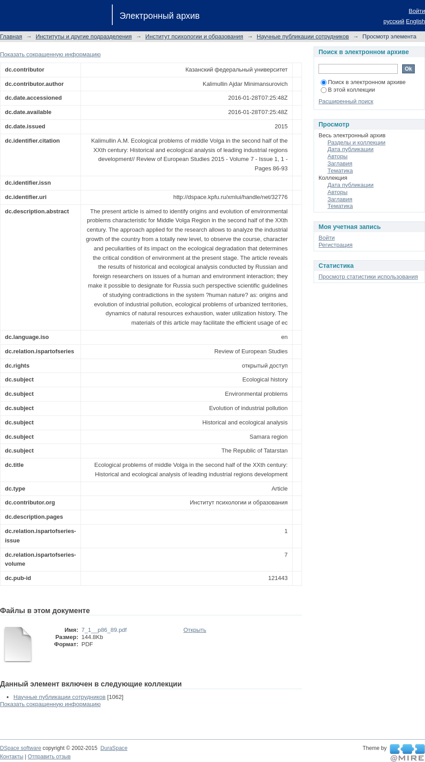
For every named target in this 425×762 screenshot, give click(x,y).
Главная (11, 36)
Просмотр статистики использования (368, 276)
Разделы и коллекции (356, 142)
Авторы (337, 156)
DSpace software (20, 748)
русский (393, 21)
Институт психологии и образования (194, 36)
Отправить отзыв (49, 757)
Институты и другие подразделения (84, 36)
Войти (417, 11)
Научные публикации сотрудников (303, 36)
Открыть (194, 630)
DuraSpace (113, 748)
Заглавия (340, 163)
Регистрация (336, 244)
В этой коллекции (348, 89)
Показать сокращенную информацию (50, 54)
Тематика (340, 170)
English (415, 21)
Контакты (11, 757)
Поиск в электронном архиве (363, 82)
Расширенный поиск (346, 101)
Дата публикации (350, 149)
